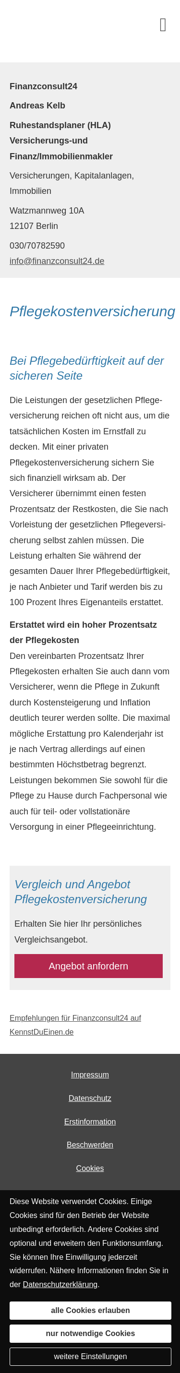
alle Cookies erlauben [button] (90, 1310)
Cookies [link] (90, 1168)
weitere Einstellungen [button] (90, 1356)
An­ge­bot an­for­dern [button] (89, 966)
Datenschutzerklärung (60, 1284)
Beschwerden (90, 1145)
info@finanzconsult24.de (57, 261)
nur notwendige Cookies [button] (90, 1333)
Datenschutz (90, 1098)
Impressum (90, 1075)
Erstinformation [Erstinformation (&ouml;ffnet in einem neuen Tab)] (90, 1122)
